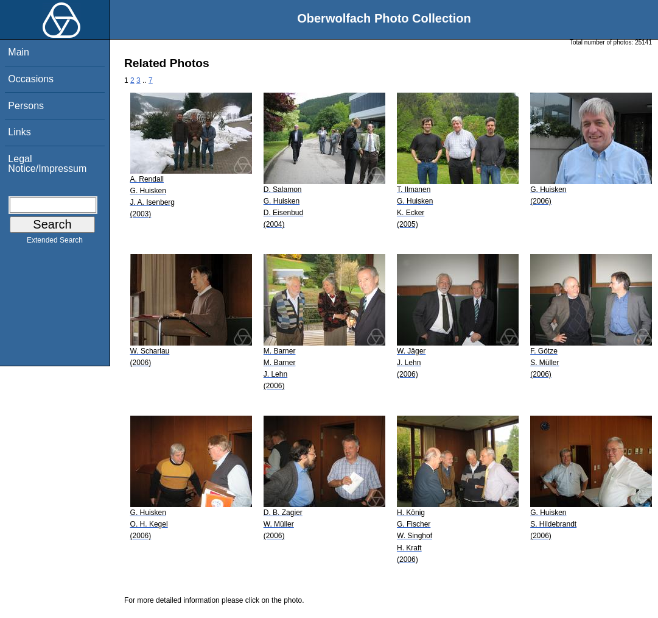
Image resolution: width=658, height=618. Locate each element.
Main (18, 52)
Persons (26, 106)
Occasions (31, 79)
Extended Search (55, 242)
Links (19, 132)
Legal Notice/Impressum (47, 164)
